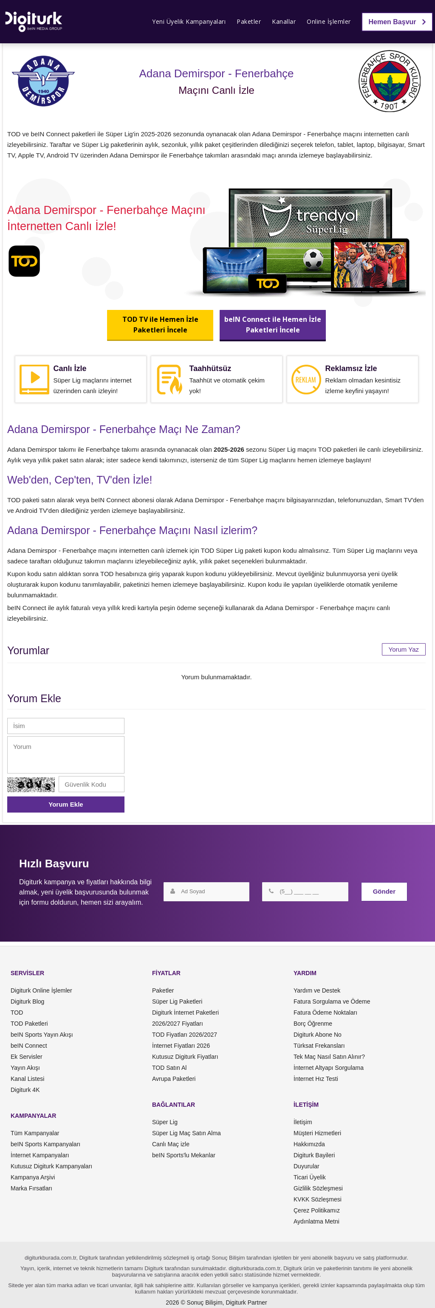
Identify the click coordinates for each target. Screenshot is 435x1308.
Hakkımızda (309, 1144)
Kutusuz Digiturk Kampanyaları (51, 1166)
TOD (17, 1012)
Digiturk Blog (27, 1001)
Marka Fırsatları (31, 1188)
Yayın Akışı (25, 1067)
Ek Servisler (26, 1056)
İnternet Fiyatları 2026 (181, 1045)
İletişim (303, 1122)
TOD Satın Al (169, 1067)
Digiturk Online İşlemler (41, 990)
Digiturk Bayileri (314, 1155)
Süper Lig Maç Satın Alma (186, 1133)
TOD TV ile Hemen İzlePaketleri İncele (160, 325)
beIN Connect (29, 1045)
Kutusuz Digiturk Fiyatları (185, 1056)
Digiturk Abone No (318, 1034)
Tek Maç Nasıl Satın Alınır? (329, 1056)
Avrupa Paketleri (173, 1078)
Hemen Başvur (397, 21)
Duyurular (306, 1166)
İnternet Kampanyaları (40, 1155)
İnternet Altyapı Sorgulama (329, 1067)
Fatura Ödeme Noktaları (325, 1012)
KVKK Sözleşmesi (318, 1199)
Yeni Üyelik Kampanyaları (189, 21)
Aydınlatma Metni (316, 1221)
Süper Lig (165, 1122)
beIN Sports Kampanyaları (45, 1144)
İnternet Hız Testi (316, 1078)
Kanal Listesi (27, 1078)
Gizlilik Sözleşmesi (318, 1188)
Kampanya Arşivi (33, 1177)
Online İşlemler (329, 21)
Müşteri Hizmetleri (317, 1133)
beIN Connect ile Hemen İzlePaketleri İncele (272, 325)
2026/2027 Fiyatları (177, 1023)
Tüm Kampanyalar (35, 1133)
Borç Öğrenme (313, 1023)
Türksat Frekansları (319, 1045)
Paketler (249, 21)
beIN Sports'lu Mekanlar (183, 1155)
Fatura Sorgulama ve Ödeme (332, 1001)
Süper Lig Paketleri (177, 1001)
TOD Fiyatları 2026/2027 (184, 1034)
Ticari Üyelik (310, 1177)
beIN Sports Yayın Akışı (42, 1034)
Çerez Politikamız (317, 1210)
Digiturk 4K (25, 1089)
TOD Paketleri (29, 1023)
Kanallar (284, 21)
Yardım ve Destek (317, 990)
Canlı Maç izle (170, 1144)
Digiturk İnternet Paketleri (185, 1012)
